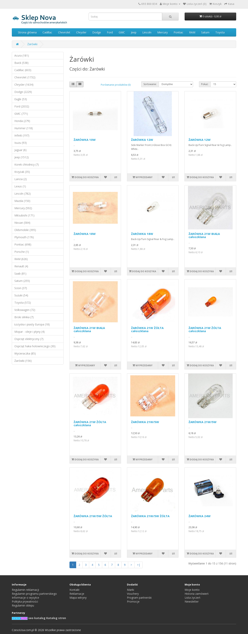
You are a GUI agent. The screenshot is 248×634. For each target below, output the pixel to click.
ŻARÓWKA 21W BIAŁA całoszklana (204, 235)
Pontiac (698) (22, 244)
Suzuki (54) (21, 295)
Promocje (133, 601)
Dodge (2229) (23, 92)
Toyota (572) (22, 302)
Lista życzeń (192, 597)
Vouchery (133, 594)
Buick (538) (21, 63)
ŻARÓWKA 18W (85, 234)
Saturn (205, 32)
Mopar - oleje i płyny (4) (29, 331)
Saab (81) (20, 273)
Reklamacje (76, 594)
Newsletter (192, 601)
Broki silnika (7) (24, 317)
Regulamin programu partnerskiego (34, 594)
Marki (130, 590)
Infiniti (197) (21, 135)
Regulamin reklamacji (25, 590)
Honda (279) (22, 121)
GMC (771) (21, 113)
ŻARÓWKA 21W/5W (145, 422)
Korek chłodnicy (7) (26, 164)
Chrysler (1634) (23, 84)
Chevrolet (64, 32)
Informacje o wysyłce (25, 597)
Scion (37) (20, 288)
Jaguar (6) (20, 150)
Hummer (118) (23, 128)
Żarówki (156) (23, 361)
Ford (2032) (21, 106)
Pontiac (178, 32)
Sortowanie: (150, 84)
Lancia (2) (20, 179)
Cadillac (47, 32)
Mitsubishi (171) (24, 215)
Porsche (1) (21, 252)
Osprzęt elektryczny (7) (28, 339)
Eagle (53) (20, 99)
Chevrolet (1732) (24, 77)
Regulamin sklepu (23, 605)
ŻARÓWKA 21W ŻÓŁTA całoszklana (147, 329)
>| (138, 565)
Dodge (96, 32)
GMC (122, 32)
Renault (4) (21, 266)
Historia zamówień (197, 594)
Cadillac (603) (22, 70)
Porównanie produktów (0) (115, 84)
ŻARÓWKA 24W (200, 516)
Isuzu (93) (20, 143)
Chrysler (81, 32)
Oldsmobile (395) (25, 230)
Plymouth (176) (24, 237)
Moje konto (192, 590)
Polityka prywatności (25, 601)
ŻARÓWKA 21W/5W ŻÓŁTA (93, 516)
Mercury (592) (23, 208)
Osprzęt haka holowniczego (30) (35, 346)
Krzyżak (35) (22, 172)
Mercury (162, 32)
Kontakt (74, 590)
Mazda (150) (22, 201)
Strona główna (27, 32)
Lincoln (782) (22, 193)
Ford (110, 32)
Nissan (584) (22, 222)
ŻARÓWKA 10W (85, 140)
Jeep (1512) (21, 157)
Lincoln (146, 32)
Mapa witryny (78, 597)
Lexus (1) (20, 186)
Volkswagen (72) (24, 310)
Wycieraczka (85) (25, 353)
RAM (192, 32)
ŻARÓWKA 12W (142, 140)
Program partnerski (139, 597)
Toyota (220, 32)
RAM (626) (21, 259)
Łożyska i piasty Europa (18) (32, 324)
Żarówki (32, 44)
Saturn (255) (22, 281)
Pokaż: (204, 84)
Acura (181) (21, 55)
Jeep (133, 32)
